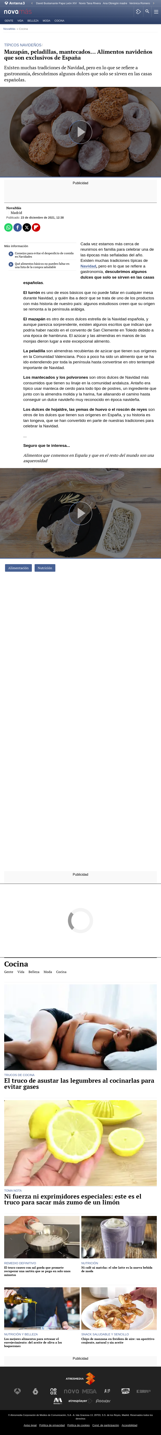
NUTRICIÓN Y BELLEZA (21, 1334)
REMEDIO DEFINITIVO (20, 1263)
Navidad (88, 266)
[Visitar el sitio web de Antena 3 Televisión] (17, 1391)
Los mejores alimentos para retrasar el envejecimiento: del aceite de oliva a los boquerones (33, 1342)
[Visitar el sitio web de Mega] (89, 1391)
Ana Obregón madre (115, 3)
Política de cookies (78, 1425)
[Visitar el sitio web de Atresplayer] (80, 1401)
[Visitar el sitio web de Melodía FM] (58, 1401)
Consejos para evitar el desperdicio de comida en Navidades (41, 255)
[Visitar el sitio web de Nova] (71, 1391)
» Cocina (22, 28)
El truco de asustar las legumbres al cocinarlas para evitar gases (79, 1084)
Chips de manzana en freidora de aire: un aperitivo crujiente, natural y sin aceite (117, 1340)
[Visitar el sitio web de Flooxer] (103, 1401)
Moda (46, 20)
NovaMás (9, 28)
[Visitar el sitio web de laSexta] (35, 1391)
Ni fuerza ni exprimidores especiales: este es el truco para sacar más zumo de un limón (73, 1199)
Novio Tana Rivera (90, 3)
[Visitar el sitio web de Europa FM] (143, 1391)
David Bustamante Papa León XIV (56, 3)
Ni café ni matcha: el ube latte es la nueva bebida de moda (116, 1269)
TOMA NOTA (13, 1190)
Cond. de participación (105, 1425)
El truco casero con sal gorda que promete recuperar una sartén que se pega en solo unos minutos (37, 1271)
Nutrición (45, 568)
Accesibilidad (129, 1425)
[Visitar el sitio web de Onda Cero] (125, 1391)
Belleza (33, 20)
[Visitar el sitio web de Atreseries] (107, 1391)
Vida (20, 20)
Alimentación (18, 568)
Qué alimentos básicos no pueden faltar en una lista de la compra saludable (39, 265)
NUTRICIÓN (89, 1263)
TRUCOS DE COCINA (19, 1075)
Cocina (59, 20)
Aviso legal (30, 1425)
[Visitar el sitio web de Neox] (53, 1391)
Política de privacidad (52, 1425)
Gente (9, 20)
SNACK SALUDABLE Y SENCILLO (105, 1334)
